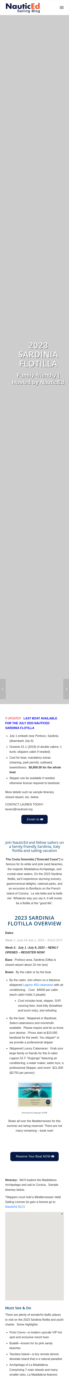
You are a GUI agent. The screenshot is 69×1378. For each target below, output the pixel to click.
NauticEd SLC (14, 1206)
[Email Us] (34, 819)
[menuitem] (61, 7)
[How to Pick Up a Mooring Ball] (3, 689)
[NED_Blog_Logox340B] (22, 7)
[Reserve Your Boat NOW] (34, 1156)
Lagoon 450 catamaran (38, 984)
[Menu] (61, 7)
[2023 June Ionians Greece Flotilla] (66, 689)
